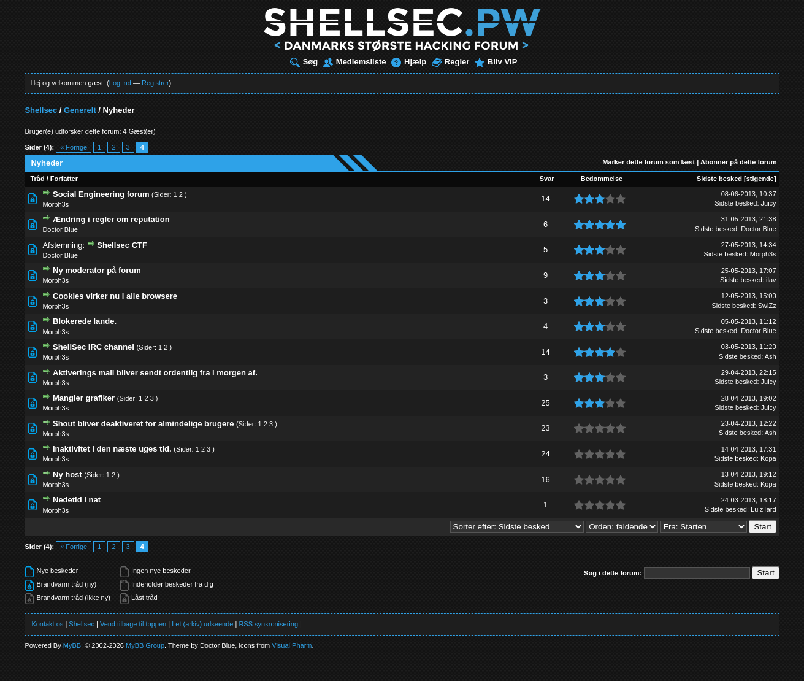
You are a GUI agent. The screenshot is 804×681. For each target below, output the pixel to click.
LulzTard (763, 509)
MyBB (72, 645)
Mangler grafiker (84, 397)
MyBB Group (145, 645)
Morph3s (55, 204)
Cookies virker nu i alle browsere (115, 296)
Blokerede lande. (85, 321)
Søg (304, 61)
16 (545, 479)
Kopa (768, 458)
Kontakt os (47, 624)
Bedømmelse (601, 178)
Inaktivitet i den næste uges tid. (112, 448)
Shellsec (41, 110)
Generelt (80, 110)
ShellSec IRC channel (93, 347)
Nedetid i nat (77, 499)
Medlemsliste (354, 61)
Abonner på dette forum (738, 162)
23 (545, 428)
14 (545, 198)
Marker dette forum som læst (648, 162)
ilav (771, 279)
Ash (770, 356)
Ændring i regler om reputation (111, 219)
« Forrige (73, 147)
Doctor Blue (59, 229)
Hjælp (408, 61)
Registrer (155, 83)
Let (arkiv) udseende (202, 624)
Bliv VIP (496, 61)
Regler (450, 61)
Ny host (67, 474)
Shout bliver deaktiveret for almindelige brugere (143, 423)
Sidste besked (719, 178)
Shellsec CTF (122, 245)
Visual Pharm (292, 645)
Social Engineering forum (101, 194)
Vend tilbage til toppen (133, 624)
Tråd (37, 178)
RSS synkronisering (268, 624)
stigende (760, 178)
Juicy (768, 203)
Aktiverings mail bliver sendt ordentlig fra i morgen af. (155, 372)
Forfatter (64, 178)
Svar (547, 178)
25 (545, 402)
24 (545, 453)
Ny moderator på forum (97, 270)
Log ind (120, 83)
